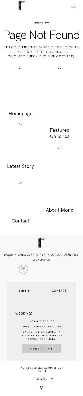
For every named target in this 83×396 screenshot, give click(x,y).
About (24, 291)
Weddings (24, 313)
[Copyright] (41, 388)
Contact (59, 290)
